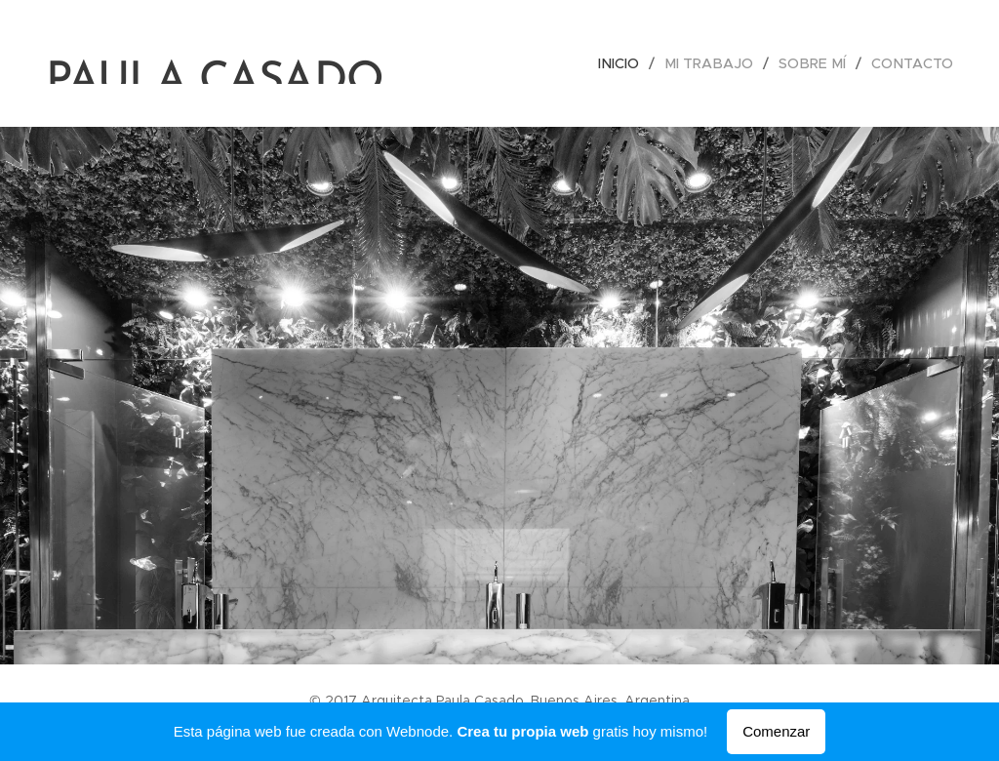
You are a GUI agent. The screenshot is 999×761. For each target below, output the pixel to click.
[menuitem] (633, 63)
